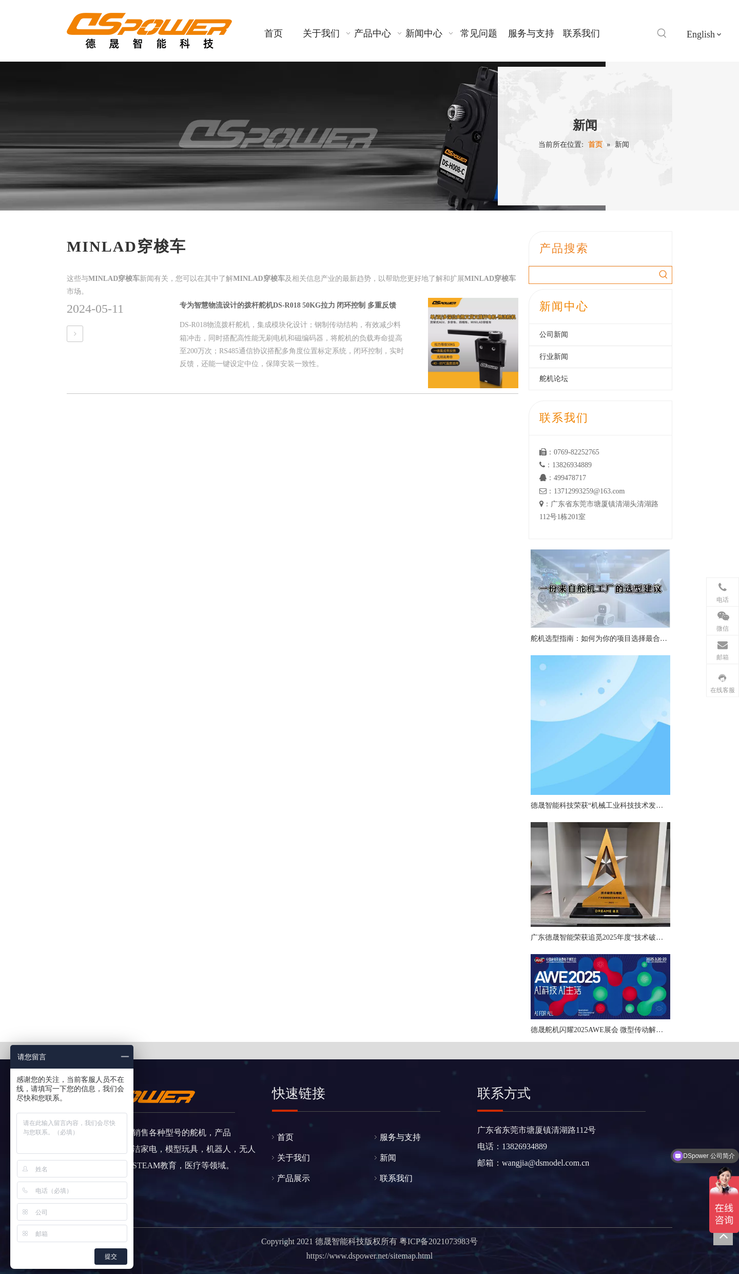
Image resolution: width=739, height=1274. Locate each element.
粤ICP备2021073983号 (438, 1241)
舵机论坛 (553, 379)
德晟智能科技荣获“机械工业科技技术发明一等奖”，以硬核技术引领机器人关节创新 (600, 805)
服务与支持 (400, 1137)
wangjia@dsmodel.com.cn (545, 1162)
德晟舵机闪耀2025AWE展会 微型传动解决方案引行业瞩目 (600, 1030)
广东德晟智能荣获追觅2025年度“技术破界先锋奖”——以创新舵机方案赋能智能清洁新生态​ (600, 937)
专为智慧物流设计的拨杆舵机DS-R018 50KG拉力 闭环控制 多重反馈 (288, 305)
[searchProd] (592, 275)
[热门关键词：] (662, 33)
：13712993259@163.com (582, 491)
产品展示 (293, 1178)
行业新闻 (553, 356)
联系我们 (396, 1178)
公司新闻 (553, 334)
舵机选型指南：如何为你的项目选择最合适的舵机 (600, 638)
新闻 (388, 1157)
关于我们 (293, 1157)
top (723, 1235)
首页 (285, 1137)
